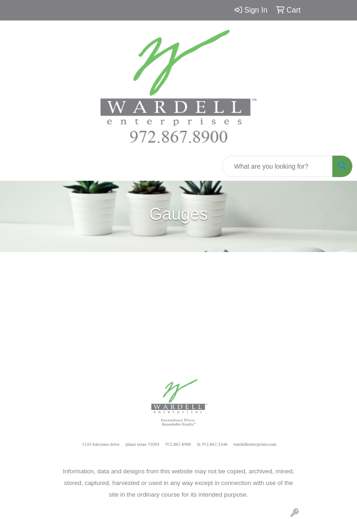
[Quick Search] (277, 166)
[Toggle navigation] (14, 166)
